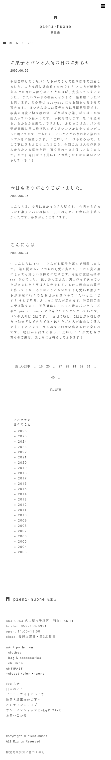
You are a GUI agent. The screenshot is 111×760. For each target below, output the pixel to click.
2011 (22, 509)
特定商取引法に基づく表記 (25, 752)
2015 (22, 488)
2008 (22, 525)
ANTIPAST (14, 668)
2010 (22, 515)
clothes (15, 652)
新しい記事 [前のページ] (22, 366)
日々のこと (14, 689)
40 (53, 377)
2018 (22, 472)
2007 (22, 530)
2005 (22, 541)
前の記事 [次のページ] (55, 390)
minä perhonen (19, 647)
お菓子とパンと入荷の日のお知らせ (50, 62)
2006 (22, 536)
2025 (22, 436)
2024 (22, 441)
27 (60, 366)
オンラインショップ (21, 704)
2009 (22, 520)
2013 (22, 499)
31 (88, 366)
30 (81, 366)
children (15, 662)
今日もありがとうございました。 (47, 188)
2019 (22, 467)
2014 (22, 493)
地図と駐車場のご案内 (23, 699)
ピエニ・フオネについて (25, 694)
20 (48, 366)
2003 (22, 551)
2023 (22, 446)
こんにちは (22, 244)
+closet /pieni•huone (25, 673)
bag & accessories (24, 657)
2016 (22, 483)
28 (67, 366)
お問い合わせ (16, 715)
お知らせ (13, 683)
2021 (22, 457)
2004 (22, 546)
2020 (22, 462)
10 (40, 366)
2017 (22, 478)
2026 (22, 430)
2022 (22, 451)
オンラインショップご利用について (34, 710)
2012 (22, 504)
